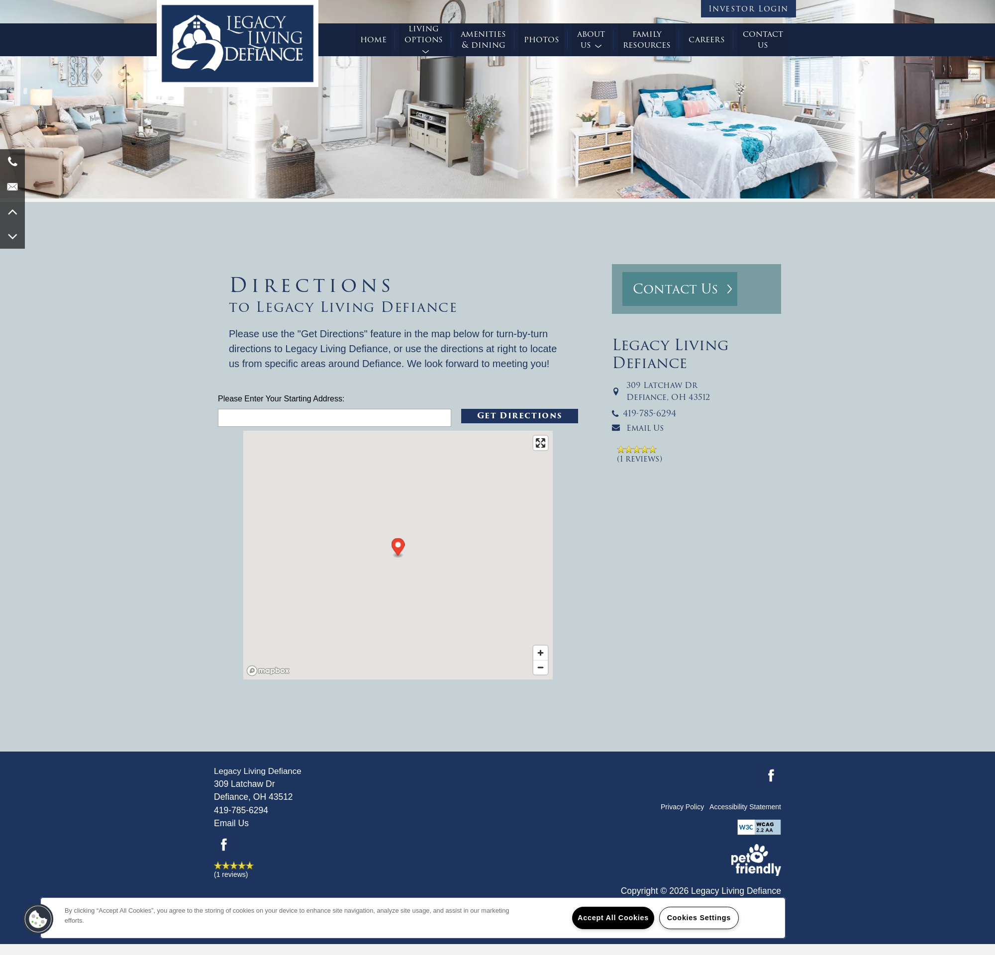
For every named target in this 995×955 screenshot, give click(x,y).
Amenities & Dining (483, 39)
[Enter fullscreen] (540, 443)
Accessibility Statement (745, 807)
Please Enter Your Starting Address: (281, 398)
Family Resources (647, 39)
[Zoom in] (540, 653)
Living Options (423, 34)
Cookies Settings (699, 918)
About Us (591, 39)
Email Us (645, 428)
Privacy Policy (682, 807)
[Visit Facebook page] (224, 845)
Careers (707, 39)
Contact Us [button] (675, 289)
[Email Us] (12, 186)
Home (373, 39)
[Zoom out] (540, 667)
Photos (541, 39)
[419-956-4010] (12, 161)
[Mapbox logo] (268, 670)
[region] (413, 918)
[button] (748, 8)
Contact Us (763, 39)
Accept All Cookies (613, 918)
